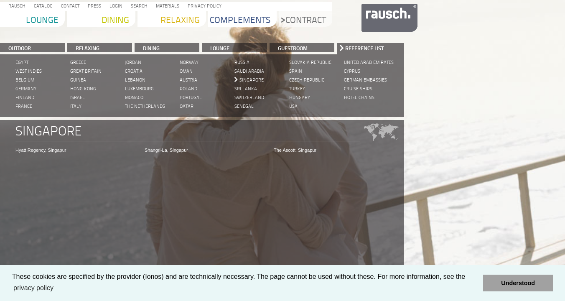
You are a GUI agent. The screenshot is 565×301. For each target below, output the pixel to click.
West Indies (28, 71)
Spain (295, 71)
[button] (474, 283)
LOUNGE (219, 48)
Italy (75, 106)
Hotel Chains (359, 97)
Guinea (78, 80)
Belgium (24, 80)
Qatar (186, 106)
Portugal (191, 97)
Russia (241, 62)
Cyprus (352, 71)
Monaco (134, 97)
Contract (303, 20)
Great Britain (86, 71)
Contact (69, 6)
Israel (77, 97)
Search (138, 6)
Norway (189, 62)
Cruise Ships (358, 89)
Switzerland (249, 97)
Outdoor (19, 48)
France (23, 106)
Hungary (299, 97)
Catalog (42, 6)
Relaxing (180, 20)
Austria (188, 80)
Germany (25, 89)
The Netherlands (145, 106)
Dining (115, 20)
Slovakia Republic (310, 62)
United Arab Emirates (369, 62)
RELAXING (87, 48)
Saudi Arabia (249, 71)
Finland (24, 97)
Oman (186, 71)
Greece (78, 62)
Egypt (21, 62)
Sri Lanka (245, 89)
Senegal (244, 106)
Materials (166, 6)
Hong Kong (83, 89)
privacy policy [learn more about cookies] (33, 287)
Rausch (15, 6)
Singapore (251, 80)
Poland (188, 89)
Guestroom (293, 48)
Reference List (364, 48)
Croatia (134, 71)
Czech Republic (306, 80)
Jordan (133, 62)
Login (114, 6)
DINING (151, 48)
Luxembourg (139, 89)
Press (93, 6)
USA (293, 106)
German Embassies (365, 80)
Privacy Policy (203, 6)
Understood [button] (518, 283)
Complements (240, 20)
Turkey (297, 89)
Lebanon (135, 80)
